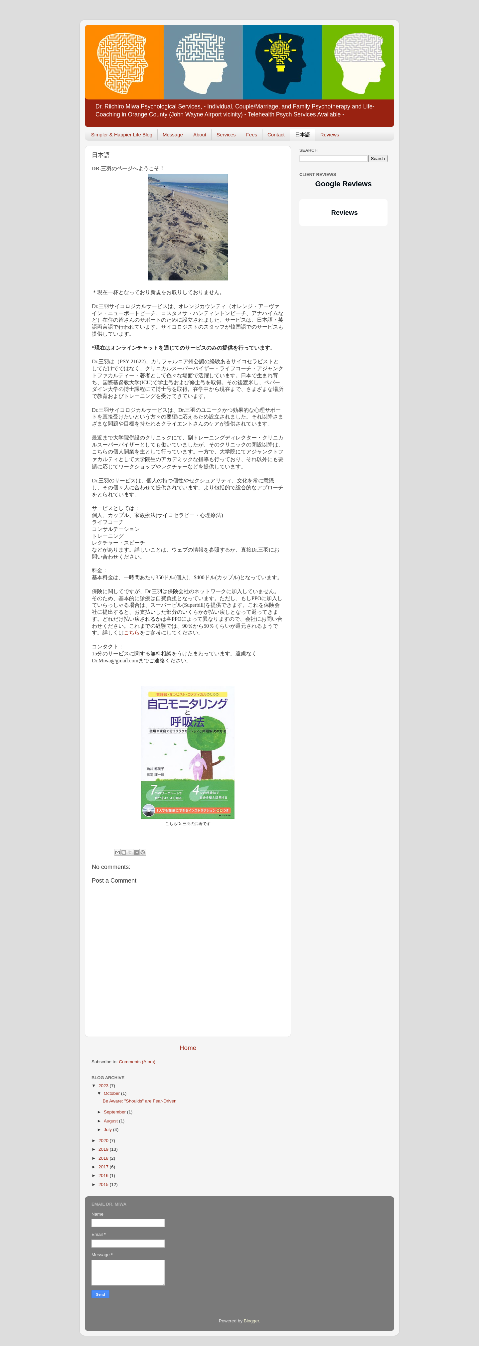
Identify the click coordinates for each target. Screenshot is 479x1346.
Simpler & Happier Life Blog (121, 134)
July (108, 1129)
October (112, 1093)
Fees (251, 134)
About (199, 134)
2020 (104, 1140)
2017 (104, 1166)
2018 (104, 1158)
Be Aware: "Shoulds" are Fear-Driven (140, 1100)
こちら (132, 632)
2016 (104, 1175)
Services (226, 134)
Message (173, 134)
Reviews (329, 134)
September (115, 1111)
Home (188, 1047)
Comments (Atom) (137, 1061)
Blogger (251, 1320)
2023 (104, 1085)
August (111, 1120)
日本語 (302, 134)
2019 (104, 1149)
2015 (104, 1184)
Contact (276, 134)
